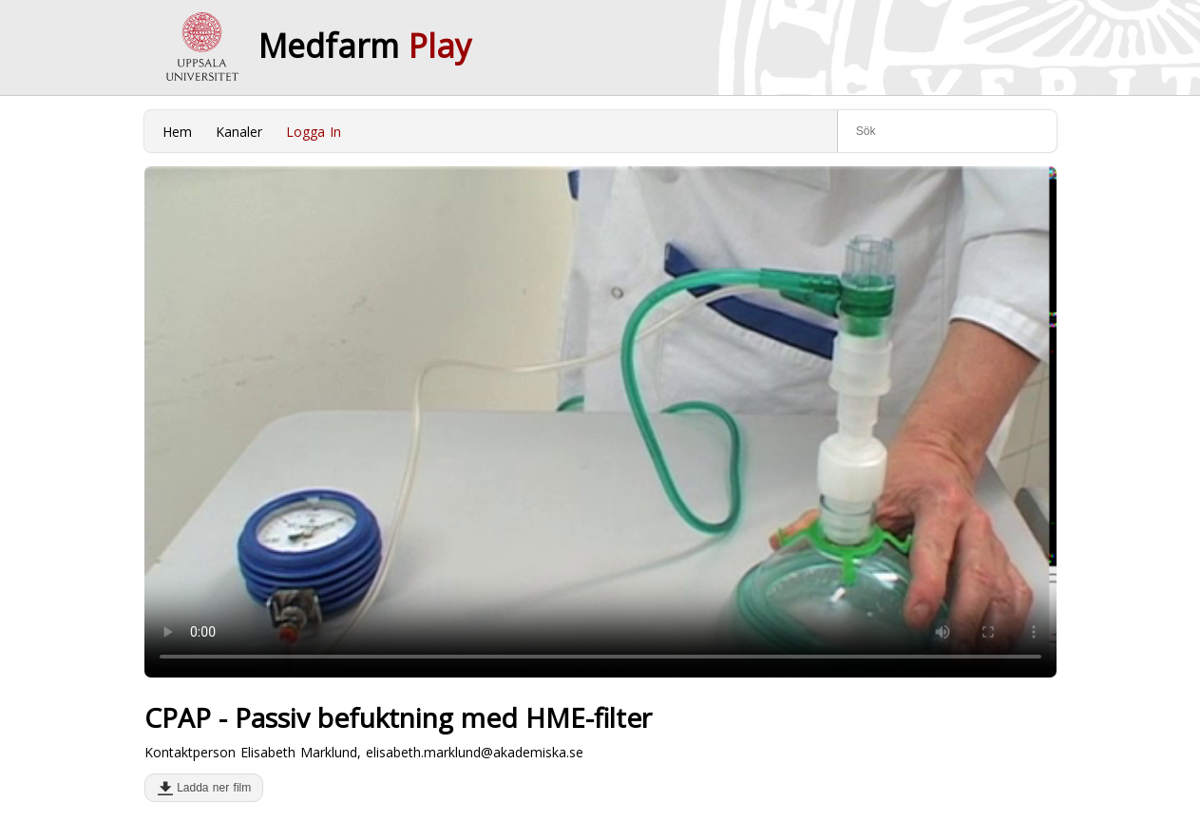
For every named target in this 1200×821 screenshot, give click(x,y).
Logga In (313, 132)
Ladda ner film (210, 787)
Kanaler (239, 132)
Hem (177, 132)
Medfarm (364, 45)
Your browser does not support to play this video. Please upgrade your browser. (600, 422)
